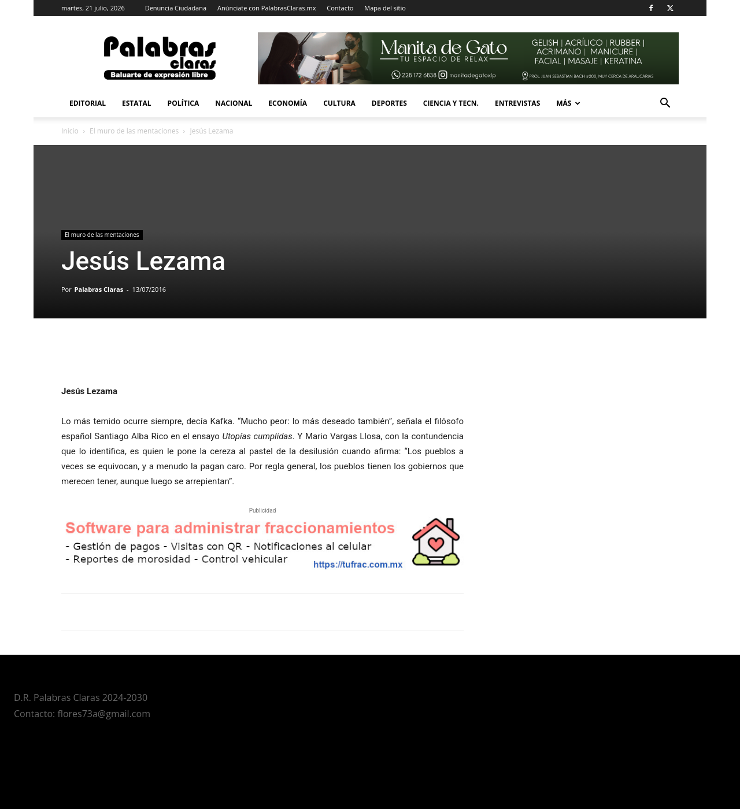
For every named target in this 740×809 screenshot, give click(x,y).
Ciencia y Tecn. (451, 103)
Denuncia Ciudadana (175, 7)
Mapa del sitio (385, 7)
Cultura (339, 103)
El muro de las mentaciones (134, 131)
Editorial (87, 103)
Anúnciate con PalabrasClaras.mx (266, 7)
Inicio (70, 131)
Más (568, 103)
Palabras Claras (99, 289)
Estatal (136, 103)
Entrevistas (517, 103)
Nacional (233, 103)
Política (183, 103)
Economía (287, 103)
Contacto (340, 7)
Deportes (389, 103)
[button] (665, 104)
